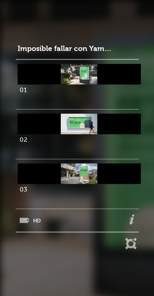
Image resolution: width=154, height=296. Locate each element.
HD (37, 220)
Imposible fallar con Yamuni (65, 48)
